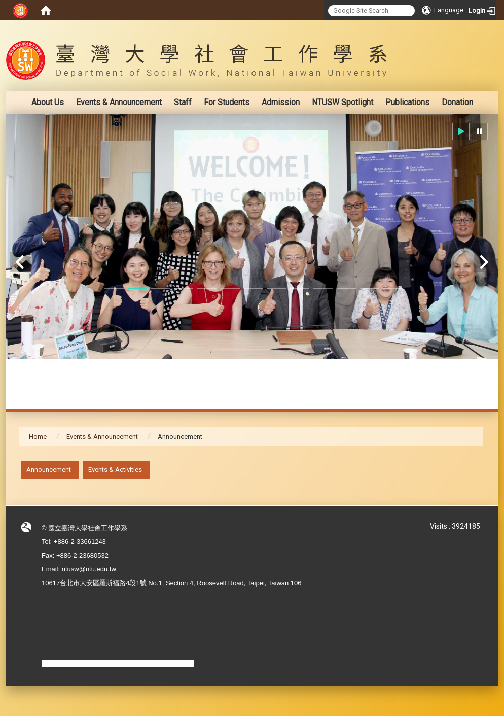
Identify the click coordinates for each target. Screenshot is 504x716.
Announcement (48, 469)
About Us (47, 102)
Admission (281, 102)
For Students (226, 102)
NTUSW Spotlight (342, 102)
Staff (183, 102)
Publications (407, 102)
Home (38, 436)
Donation (457, 102)
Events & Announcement (119, 102)
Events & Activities (115, 469)
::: (477, 27)
